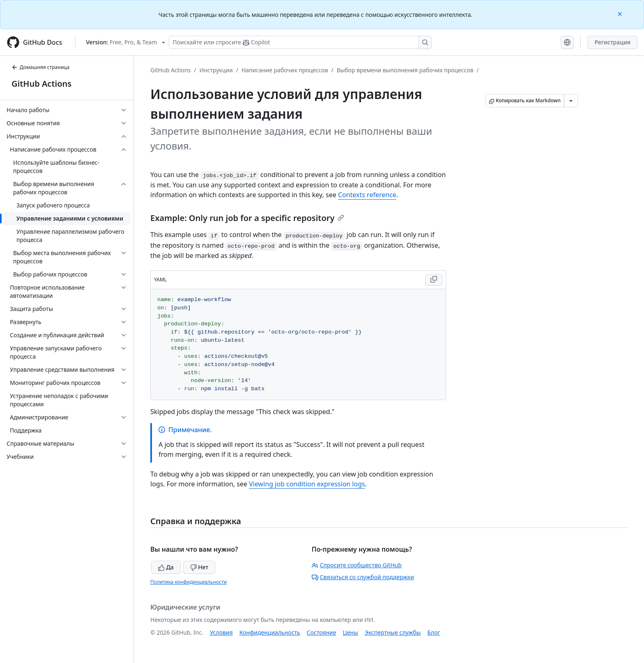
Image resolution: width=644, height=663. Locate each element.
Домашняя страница (40, 67)
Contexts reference (367, 194)
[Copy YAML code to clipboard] (433, 279)
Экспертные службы (393, 632)
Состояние (321, 632)
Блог (433, 632)
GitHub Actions (41, 83)
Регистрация (612, 42)
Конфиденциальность (269, 632)
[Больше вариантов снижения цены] (571, 100)
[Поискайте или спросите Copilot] (300, 42)
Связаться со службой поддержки (363, 577)
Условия (221, 632)
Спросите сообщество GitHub (357, 565)
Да (166, 567)
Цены (350, 632)
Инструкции (216, 70)
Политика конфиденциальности (188, 581)
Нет (199, 567)
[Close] (620, 13)
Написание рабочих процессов (285, 70)
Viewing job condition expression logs (307, 483)
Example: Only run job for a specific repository (247, 217)
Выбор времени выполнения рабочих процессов (405, 70)
